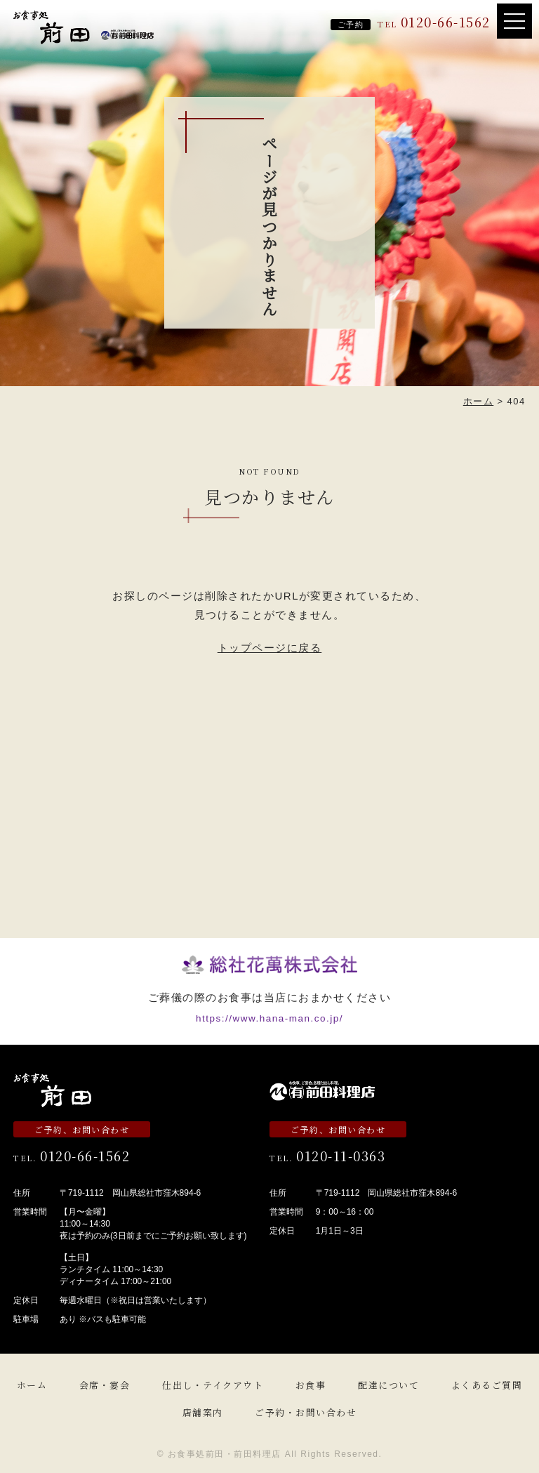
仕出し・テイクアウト (212, 1385)
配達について (388, 1385)
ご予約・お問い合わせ (306, 1412)
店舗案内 (202, 1412)
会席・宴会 (105, 1385)
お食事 (310, 1385)
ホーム (32, 1385)
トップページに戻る (270, 648)
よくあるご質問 (487, 1385)
